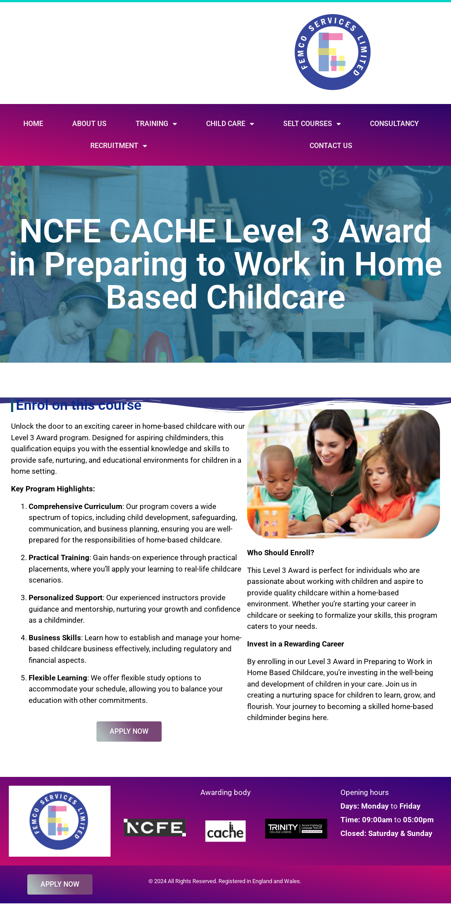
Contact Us (331, 145)
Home (33, 123)
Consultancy (394, 123)
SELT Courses (312, 124)
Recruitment (118, 146)
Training (156, 124)
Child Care (230, 124)
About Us (89, 123)
